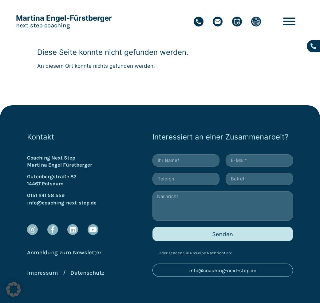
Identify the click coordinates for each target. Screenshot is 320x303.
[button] (13, 289)
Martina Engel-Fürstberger (64, 18)
